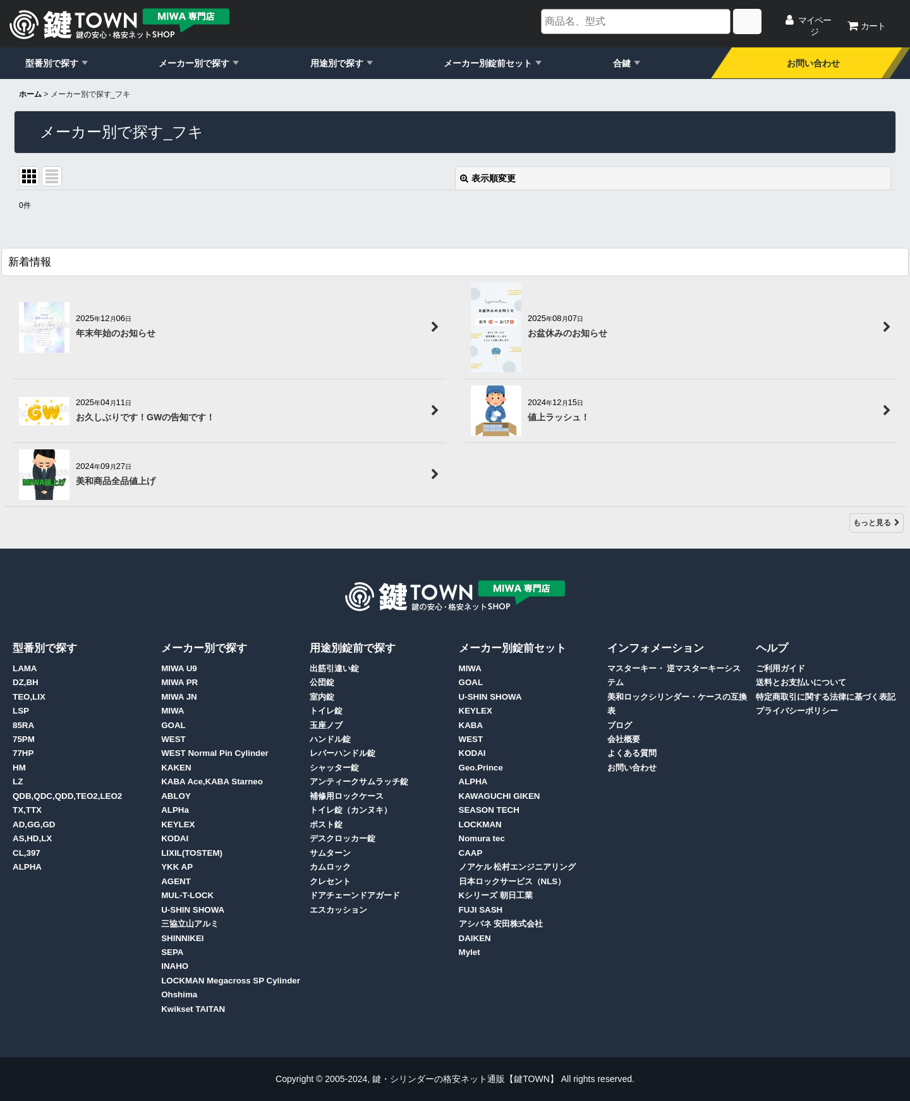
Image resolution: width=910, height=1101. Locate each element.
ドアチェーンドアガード (355, 895)
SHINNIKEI (182, 938)
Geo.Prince (481, 767)
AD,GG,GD (34, 824)
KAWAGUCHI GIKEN (499, 796)
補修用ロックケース (347, 796)
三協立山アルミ (190, 923)
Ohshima (179, 994)
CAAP (471, 853)
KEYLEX (178, 824)
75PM (24, 739)
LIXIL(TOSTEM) (191, 853)
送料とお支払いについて (801, 682)
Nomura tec (482, 838)
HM (19, 767)
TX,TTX (27, 810)
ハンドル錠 (330, 739)
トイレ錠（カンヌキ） (351, 810)
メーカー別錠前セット (488, 63)
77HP (23, 753)
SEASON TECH (489, 810)
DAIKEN (475, 938)
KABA (471, 725)
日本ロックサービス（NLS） (512, 881)
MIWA (172, 710)
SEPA (172, 952)
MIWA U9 (179, 668)
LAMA (25, 668)
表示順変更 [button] (488, 178)
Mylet (469, 952)
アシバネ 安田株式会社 (501, 923)
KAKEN (176, 767)
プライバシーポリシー (797, 710)
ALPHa (175, 810)
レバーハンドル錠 (342, 753)
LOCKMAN (480, 824)
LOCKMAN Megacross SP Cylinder (230, 980)
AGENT (176, 881)
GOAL (173, 725)
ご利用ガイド (780, 668)
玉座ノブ (326, 725)
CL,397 (26, 853)
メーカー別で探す (194, 63)
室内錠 (322, 697)
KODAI (174, 838)
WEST (173, 739)
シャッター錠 (334, 767)
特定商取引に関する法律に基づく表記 (825, 697)
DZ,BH (26, 682)
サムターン (330, 853)
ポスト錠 (326, 824)
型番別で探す (51, 63)
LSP (21, 710)
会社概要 (623, 739)
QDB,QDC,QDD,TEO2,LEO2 (67, 796)
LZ (18, 781)
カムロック (330, 867)
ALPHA (27, 867)
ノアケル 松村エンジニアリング (517, 867)
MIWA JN (179, 697)
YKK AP (177, 867)
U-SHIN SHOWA (192, 910)
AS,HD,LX (32, 838)
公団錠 (322, 682)
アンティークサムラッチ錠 (359, 781)
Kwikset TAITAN (193, 1009)
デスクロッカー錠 (342, 838)
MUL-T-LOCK (187, 895)
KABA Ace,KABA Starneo (212, 781)
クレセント (330, 881)
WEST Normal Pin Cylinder (215, 753)
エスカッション (338, 910)
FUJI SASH (481, 910)
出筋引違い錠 (334, 668)
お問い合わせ (813, 63)
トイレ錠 (326, 710)
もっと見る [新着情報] (876, 522)
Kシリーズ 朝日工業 (496, 895)
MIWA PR (179, 682)
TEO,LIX (29, 697)
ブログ (619, 725)
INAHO (174, 966)
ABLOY (176, 796)
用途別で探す (336, 63)
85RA (23, 725)
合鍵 (622, 63)
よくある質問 (632, 753)
